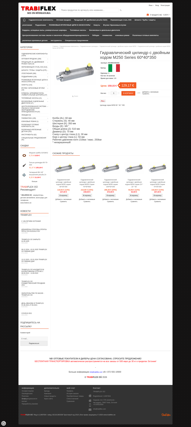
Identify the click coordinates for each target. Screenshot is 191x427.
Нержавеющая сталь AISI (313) (34, 67)
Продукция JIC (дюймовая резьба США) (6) (32, 63)
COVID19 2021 (34, 314)
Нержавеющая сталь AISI (121, 20)
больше (34, 181)
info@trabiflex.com (99, 409)
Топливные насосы (78, 30)
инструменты (56, 40)
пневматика (107, 35)
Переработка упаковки (30, 404)
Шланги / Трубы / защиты (145, 20)
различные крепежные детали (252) (31, 130)
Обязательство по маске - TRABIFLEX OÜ (34, 294)
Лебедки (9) (26, 115)
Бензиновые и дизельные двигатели (104, 30)
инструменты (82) (29, 135)
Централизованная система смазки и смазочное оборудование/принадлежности (55, 35)
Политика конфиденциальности (29, 396)
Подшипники (40, 25)
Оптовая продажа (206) (31, 59)
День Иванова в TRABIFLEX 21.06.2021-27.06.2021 (34, 304)
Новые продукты (50, 396)
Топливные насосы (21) (31, 98)
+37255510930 (98, 404)
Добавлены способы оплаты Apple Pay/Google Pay (34, 231)
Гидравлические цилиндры (89, 46)
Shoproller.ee (166, 414)
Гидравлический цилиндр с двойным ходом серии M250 (118, 46)
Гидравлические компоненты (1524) (34, 54)
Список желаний (72, 399)
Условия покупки (28, 391)
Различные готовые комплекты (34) (30, 125)
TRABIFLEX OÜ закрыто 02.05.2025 (34, 241)
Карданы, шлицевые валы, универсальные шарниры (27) (34, 94)
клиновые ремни (122, 35)
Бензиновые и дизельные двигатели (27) (32, 102)
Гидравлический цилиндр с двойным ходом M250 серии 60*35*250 (63, 183)
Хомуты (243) (26, 85)
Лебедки (95, 35)
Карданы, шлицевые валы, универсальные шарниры (44, 30)
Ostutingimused (27, 393)
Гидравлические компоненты (41, 20)
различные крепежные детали (34, 40)
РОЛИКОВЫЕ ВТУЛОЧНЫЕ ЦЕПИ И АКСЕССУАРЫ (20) (34, 81)
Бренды (47, 391)
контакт (24, 401)
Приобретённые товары (75, 396)
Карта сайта (48, 399)
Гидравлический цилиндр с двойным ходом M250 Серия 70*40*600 (87, 183)
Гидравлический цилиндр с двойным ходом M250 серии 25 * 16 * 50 (134, 183)
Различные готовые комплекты (145, 35)
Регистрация (165, 5)
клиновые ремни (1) (30, 121)
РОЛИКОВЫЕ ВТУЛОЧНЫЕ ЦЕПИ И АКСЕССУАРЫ (69, 25)
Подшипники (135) (29, 77)
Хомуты (97, 25)
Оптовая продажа (63, 20)
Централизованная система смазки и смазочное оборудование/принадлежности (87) (33, 109)
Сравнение (71, 401)
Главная (55, 46)
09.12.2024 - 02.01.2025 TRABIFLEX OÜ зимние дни (34, 251)
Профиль (70, 391)
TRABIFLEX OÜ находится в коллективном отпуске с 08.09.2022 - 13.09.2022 (34, 272)
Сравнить (145, 94)
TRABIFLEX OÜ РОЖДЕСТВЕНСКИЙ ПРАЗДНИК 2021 (34, 284)
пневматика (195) (28, 118)
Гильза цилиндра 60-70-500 (38, 164)
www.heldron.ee (25, 203)
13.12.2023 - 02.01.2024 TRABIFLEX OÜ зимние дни (34, 261)
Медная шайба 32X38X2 (38, 153)
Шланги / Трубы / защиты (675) (34, 70)
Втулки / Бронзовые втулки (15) (33, 89)
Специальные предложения (76, 40)
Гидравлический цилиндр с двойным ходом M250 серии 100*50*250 (110, 183)
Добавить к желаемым (150, 92)
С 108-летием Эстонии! (34, 222)
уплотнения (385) (28, 73)
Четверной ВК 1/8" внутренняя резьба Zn (37, 173)
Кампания (47, 393)
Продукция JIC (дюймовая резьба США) (90, 20)
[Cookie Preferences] (3, 423)
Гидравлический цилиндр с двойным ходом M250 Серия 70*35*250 (157, 183)
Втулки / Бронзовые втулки (114, 25)
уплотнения (27, 25)
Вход (157, 5)
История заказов (73, 393)
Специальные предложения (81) (33, 139)
